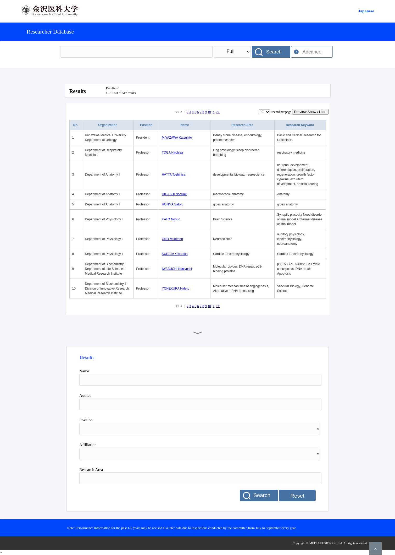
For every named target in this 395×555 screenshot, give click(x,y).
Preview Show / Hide (310, 112)
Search (273, 52)
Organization (107, 125)
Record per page (281, 112)
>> (218, 112)
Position (146, 125)
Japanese (366, 11)
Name (184, 125)
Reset (297, 496)
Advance (311, 52)
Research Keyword (300, 125)
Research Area (242, 125)
